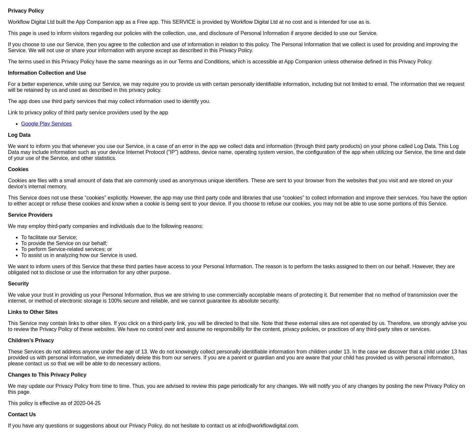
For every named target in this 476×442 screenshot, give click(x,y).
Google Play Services (46, 124)
